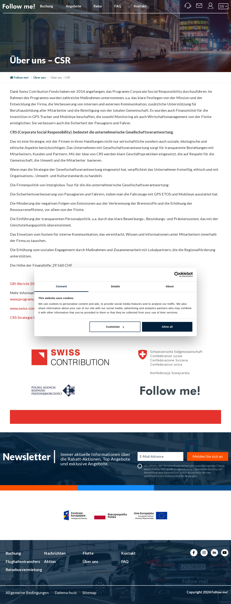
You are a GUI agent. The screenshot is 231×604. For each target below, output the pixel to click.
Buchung (46, 10)
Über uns (39, 77)
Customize (115, 326)
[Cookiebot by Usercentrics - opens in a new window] (177, 274)
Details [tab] (115, 286)
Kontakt (140, 10)
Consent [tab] (61, 286)
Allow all (167, 326)
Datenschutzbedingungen (181, 476)
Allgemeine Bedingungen (27, 592)
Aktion (50, 561)
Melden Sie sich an (208, 456)
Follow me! (19, 77)
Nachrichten (55, 553)
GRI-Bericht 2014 (24, 283)
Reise (98, 10)
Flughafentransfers (21, 561)
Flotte (88, 553)
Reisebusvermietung (21, 569)
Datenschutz (66, 592)
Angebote (73, 10)
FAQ (117, 10)
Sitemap (89, 592)
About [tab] (170, 286)
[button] (223, 10)
